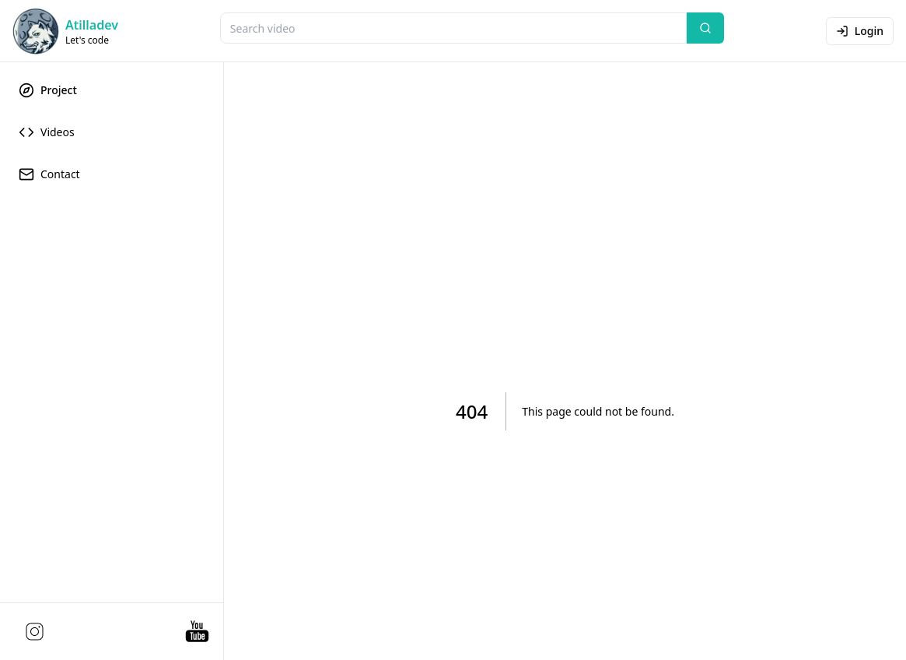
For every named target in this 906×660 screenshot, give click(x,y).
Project (48, 90)
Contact (49, 174)
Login (859, 30)
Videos (47, 132)
